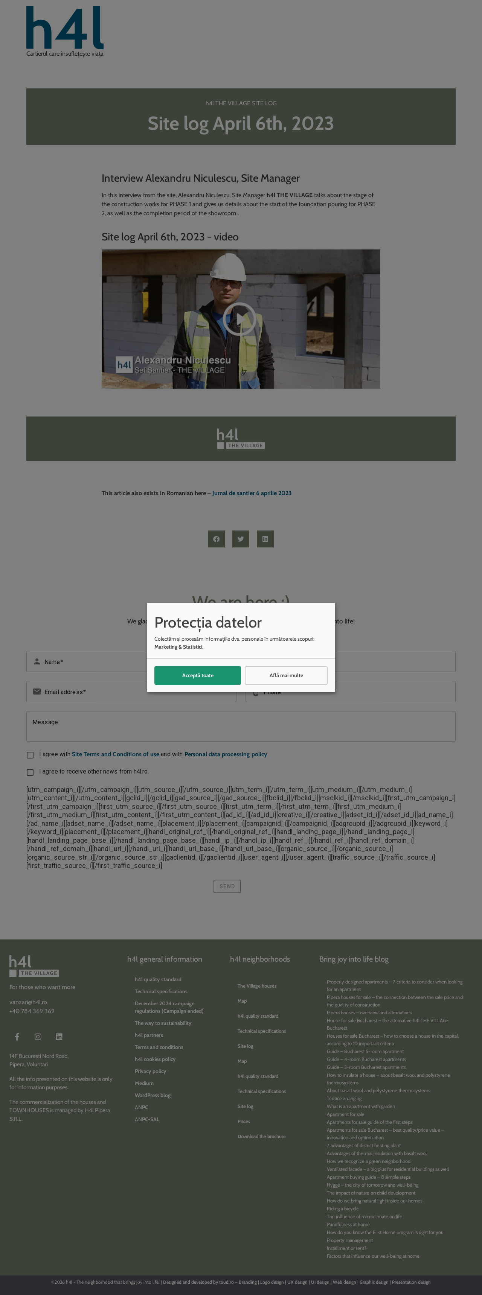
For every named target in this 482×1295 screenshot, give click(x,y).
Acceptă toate (198, 675)
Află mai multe (286, 675)
